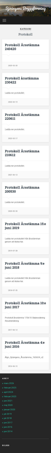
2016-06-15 (12, 366)
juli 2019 (8, 414)
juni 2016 (8, 427)
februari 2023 (10, 396)
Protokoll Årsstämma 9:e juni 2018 (24, 265)
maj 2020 (8, 405)
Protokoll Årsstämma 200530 (22, 189)
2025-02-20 (12, 65)
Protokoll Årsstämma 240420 (22, 47)
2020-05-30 (12, 211)
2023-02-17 (12, 138)
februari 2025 (10, 387)
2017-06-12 (12, 330)
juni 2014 (8, 431)
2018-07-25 (12, 290)
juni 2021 (8, 401)
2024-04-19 (12, 102)
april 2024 (8, 392)
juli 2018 (8, 418)
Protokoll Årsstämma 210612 (22, 153)
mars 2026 (9, 383)
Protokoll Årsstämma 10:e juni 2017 (25, 305)
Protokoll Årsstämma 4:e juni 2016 (25, 344)
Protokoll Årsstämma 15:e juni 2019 (25, 226)
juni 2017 (8, 422)
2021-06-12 (12, 175)
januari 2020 (9, 409)
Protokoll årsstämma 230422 (22, 80)
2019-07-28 (12, 251)
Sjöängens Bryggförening (25, 8)
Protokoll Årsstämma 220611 (22, 116)
